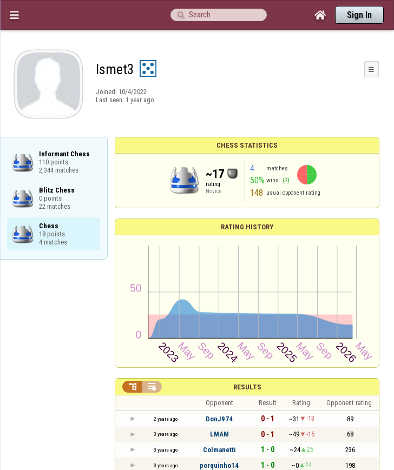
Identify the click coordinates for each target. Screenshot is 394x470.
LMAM (219, 434)
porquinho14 (219, 465)
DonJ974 (219, 419)
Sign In (359, 15)
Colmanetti (219, 450)
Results (247, 387)
